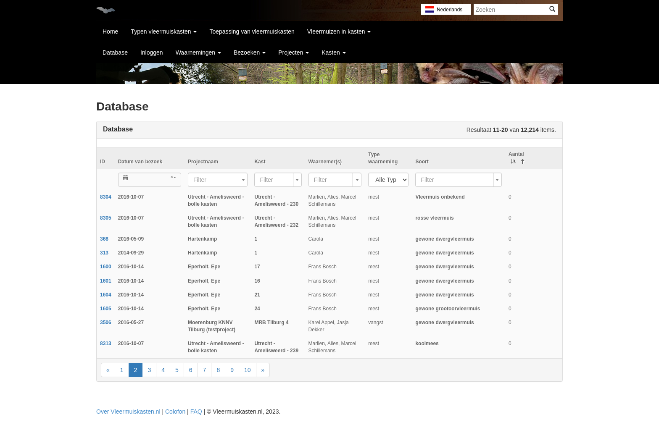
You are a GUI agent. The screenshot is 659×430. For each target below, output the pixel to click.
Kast (259, 162)
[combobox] (218, 180)
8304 (105, 197)
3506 (105, 322)
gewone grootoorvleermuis (447, 309)
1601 (105, 281)
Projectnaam (203, 162)
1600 (105, 267)
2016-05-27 (131, 322)
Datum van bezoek (140, 162)
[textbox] (215, 180)
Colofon (175, 411)
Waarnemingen (198, 52)
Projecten (293, 52)
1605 (105, 309)
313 (104, 253)
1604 (105, 295)
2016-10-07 (131, 197)
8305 (105, 218)
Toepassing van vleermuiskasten (251, 31)
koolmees (426, 343)
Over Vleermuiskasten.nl (128, 411)
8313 (105, 343)
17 (257, 267)
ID (102, 162)
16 (257, 281)
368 (104, 239)
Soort (421, 162)
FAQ (196, 411)
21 (257, 295)
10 (247, 370)
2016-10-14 (131, 267)
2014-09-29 (131, 253)
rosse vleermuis (434, 218)
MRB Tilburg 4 (271, 322)
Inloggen (151, 52)
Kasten (333, 52)
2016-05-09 (131, 239)
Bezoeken (250, 52)
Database (115, 52)
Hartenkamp (202, 239)
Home (110, 31)
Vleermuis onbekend (439, 197)
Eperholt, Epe (204, 267)
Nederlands (449, 10)
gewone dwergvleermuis (444, 239)
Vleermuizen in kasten (339, 31)
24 (257, 309)
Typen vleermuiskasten (164, 31)
